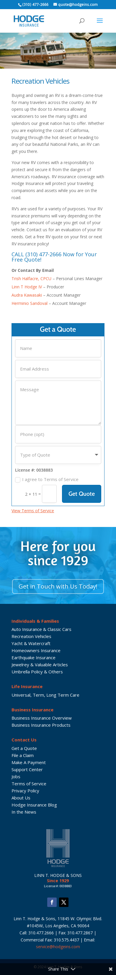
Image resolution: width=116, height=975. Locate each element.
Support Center (27, 769)
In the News (24, 812)
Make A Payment (29, 762)
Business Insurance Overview (42, 718)
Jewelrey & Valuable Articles (40, 664)
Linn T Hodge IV (27, 287)
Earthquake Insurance (33, 657)
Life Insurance (27, 686)
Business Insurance (32, 710)
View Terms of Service (33, 510)
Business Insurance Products (41, 725)
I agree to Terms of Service (47, 479)
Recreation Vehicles (31, 636)
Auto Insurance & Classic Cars (41, 629)
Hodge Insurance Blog (34, 805)
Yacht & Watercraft (31, 643)
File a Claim (23, 755)
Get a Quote (24, 748)
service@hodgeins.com (58, 946)
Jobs (16, 776)
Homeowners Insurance (36, 650)
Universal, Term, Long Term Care (45, 695)
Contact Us (24, 740)
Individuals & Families (35, 621)
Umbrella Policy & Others (37, 672)
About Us (21, 798)
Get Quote (81, 493)
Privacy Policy (25, 791)
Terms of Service (29, 783)
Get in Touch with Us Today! (58, 586)
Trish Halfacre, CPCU (31, 278)
